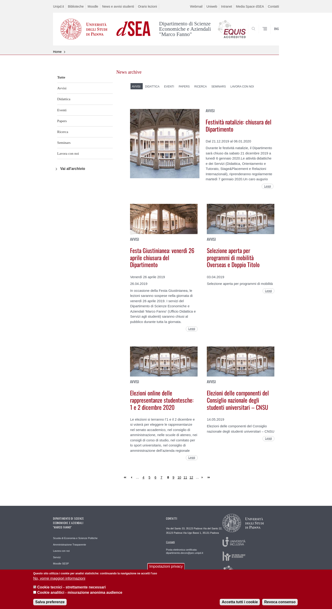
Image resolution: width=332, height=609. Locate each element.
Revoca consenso (280, 602)
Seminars (64, 143)
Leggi (267, 186)
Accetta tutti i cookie (240, 602)
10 (179, 477)
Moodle (93, 6)
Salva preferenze (50, 602)
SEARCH (271, 34)
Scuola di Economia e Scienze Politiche (75, 538)
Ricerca (62, 132)
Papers (62, 121)
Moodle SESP (61, 563)
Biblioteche (76, 6)
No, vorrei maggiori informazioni (59, 579)
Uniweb (211, 6)
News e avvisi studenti (118, 6)
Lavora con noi (68, 153)
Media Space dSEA (250, 6)
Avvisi (61, 88)
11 (185, 477)
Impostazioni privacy (166, 567)
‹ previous (131, 477)
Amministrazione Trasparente (69, 544)
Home (57, 52)
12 (191, 477)
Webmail (196, 6)
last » (209, 477)
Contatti (273, 6)
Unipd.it (58, 6)
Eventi (62, 110)
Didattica (63, 99)
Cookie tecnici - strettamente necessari (71, 588)
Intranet (226, 6)
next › (203, 477)
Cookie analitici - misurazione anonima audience (79, 593)
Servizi (57, 557)
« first (125, 477)
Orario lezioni (147, 6)
